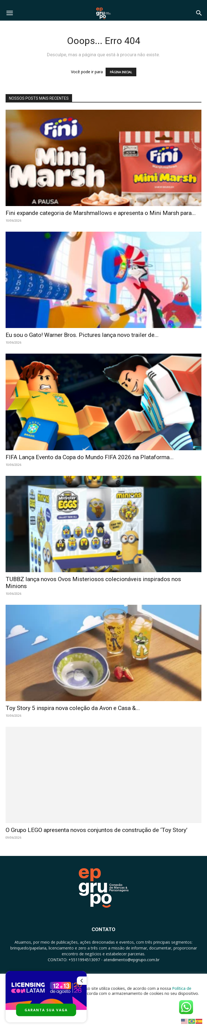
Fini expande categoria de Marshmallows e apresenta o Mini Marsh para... (101, 213)
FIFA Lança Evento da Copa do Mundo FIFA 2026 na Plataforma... (90, 457)
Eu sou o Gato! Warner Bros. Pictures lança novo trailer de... (82, 335)
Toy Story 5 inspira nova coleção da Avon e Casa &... (73, 708)
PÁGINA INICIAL (121, 72)
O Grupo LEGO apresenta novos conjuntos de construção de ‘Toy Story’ (96, 830)
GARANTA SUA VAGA (46, 1010)
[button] (9, 13)
